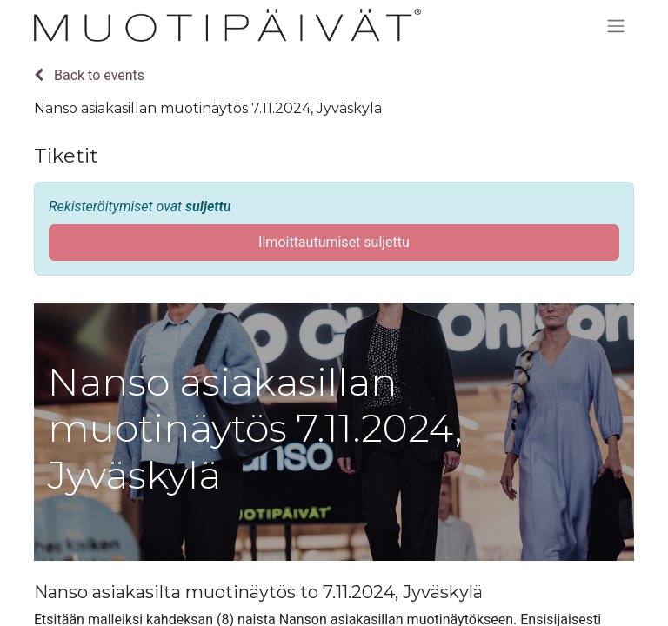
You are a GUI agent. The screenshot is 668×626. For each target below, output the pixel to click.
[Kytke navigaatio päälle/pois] (616, 25)
